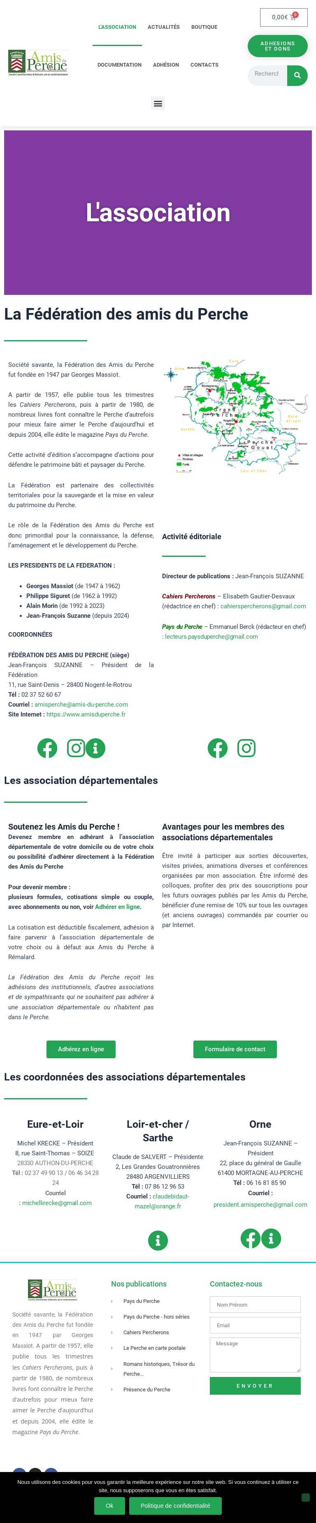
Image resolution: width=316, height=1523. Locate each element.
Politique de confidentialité (175, 1505)
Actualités (164, 27)
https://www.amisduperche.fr (85, 714)
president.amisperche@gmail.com (260, 1204)
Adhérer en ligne (117, 907)
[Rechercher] (297, 75)
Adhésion (166, 65)
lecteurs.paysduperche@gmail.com (211, 636)
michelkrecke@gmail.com (57, 1203)
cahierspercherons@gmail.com (263, 606)
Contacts (204, 65)
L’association (117, 27)
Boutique (204, 27)
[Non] (306, 1497)
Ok (110, 1505)
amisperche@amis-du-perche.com (81, 704)
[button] (158, 103)
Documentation (120, 65)
